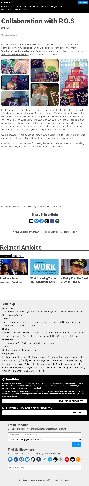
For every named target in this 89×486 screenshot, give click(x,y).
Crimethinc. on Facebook (16, 459)
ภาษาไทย (37, 367)
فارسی (22, 364)
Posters (23, 322)
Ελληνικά (7, 360)
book (41, 47)
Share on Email (31, 221)
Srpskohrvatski (47, 364)
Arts (4, 311)
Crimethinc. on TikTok (55, 459)
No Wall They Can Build (55, 336)
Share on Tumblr (57, 221)
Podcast (6, 339)
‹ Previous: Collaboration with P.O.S (25, 232)
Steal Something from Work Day (18, 325)
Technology (73, 311)
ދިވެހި (82, 367)
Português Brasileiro (57, 357)
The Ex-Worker (9, 343)
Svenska (13, 367)
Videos (40, 322)
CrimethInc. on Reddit (72, 459)
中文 (43, 360)
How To (56, 311)
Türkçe (14, 364)
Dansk (21, 367)
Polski (82, 357)
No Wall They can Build (29, 343)
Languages (52, 6)
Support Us (83, 2)
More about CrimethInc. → (72, 401)
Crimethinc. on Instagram (21, 459)
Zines (5, 322)
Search (43, 6)
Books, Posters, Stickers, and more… (20, 350)
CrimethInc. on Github (33, 459)
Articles (6, 308)
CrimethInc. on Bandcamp (44, 459)
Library (11, 6)
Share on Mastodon (41, 221)
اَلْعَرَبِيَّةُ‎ (76, 364)
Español (15, 357)
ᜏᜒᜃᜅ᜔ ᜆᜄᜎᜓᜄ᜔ (36, 371)
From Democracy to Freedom (17, 332)
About (61, 6)
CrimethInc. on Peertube (61, 459)
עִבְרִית (29, 367)
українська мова (52, 367)
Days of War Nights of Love (28, 336)
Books (4, 6)
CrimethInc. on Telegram (50, 459)
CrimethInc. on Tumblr (38, 459)
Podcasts (27, 6)
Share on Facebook (52, 221)
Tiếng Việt (67, 367)
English (6, 357)
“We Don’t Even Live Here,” (14, 54)
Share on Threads (46, 221)
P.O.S (73, 44)
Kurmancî (16, 371)
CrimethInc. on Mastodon (10, 459)
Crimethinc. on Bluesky (27, 459)
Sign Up (76, 445)
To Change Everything (70, 322)
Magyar (77, 360)
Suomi (16, 360)
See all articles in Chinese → (14, 9)
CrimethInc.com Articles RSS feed (78, 459)
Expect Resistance (66, 332)
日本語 (23, 360)
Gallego (6, 371)
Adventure (13, 311)
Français (42, 357)
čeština (69, 360)
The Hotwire (48, 343)
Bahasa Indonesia (55, 360)
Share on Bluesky (36, 221)
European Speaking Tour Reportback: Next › (60, 232)
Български (34, 360)
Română (68, 364)
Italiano (23, 357)
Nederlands (33, 364)
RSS (12, 308)
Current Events (35, 311)
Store (35, 6)
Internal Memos (11, 35)
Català (76, 367)
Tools (18, 6)
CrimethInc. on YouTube (67, 459)
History (47, 311)
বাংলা (5, 367)
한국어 (59, 364)
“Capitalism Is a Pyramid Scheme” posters (23, 51)
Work (53, 332)
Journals (13, 322)
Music (47, 322)
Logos (55, 322)
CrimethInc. (7, 2)
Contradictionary (41, 332)
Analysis (23, 311)
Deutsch (32, 357)
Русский (73, 357)
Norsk (25, 371)
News (64, 311)
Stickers (32, 322)
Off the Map (74, 336)
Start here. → (78, 413)
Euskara (6, 364)
